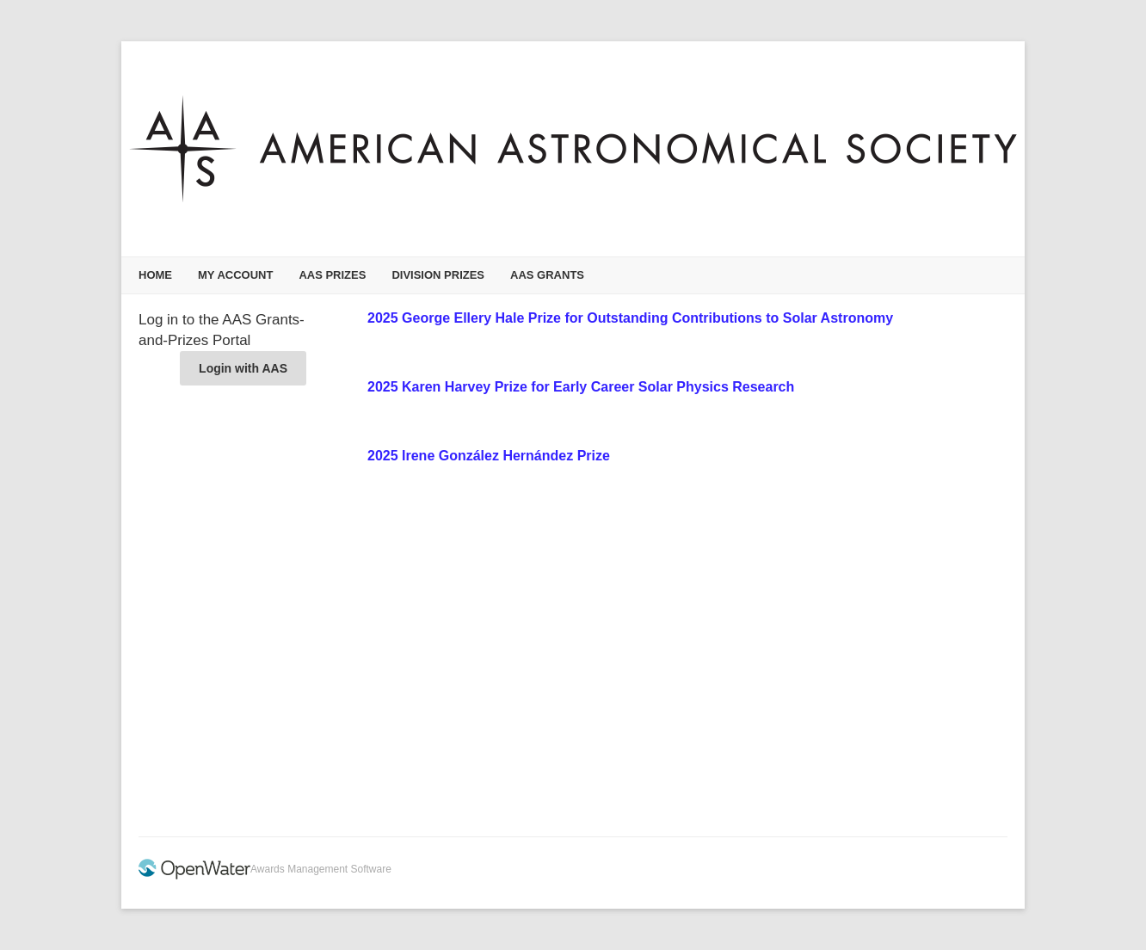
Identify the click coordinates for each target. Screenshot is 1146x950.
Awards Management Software (320, 869)
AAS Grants (547, 274)
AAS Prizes (332, 274)
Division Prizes (437, 274)
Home (155, 274)
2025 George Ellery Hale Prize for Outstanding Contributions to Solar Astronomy (630, 318)
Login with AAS (243, 368)
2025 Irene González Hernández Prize (488, 455)
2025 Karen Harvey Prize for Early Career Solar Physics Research (580, 386)
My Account (235, 274)
